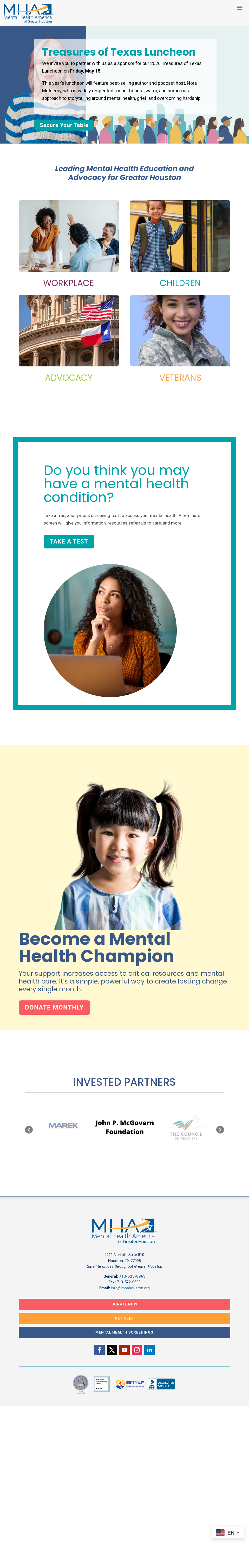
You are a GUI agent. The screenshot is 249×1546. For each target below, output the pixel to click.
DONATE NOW (124, 1304)
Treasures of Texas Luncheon (119, 52)
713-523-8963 (132, 1276)
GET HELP (124, 1318)
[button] (29, 1130)
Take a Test (69, 541)
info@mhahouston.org (130, 1288)
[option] (124, 1127)
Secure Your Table (64, 125)
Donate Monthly (54, 1007)
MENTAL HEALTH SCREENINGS (124, 1332)
